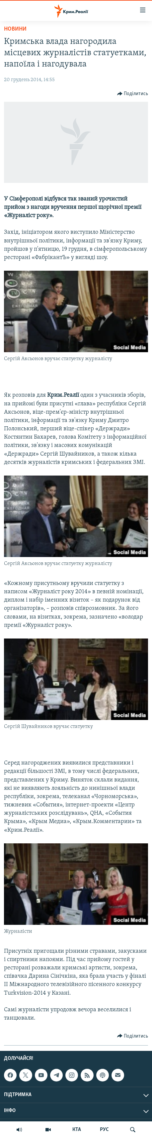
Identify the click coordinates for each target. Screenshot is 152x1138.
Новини (15, 29)
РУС (104, 1129)
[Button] (132, 93)
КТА (76, 1129)
